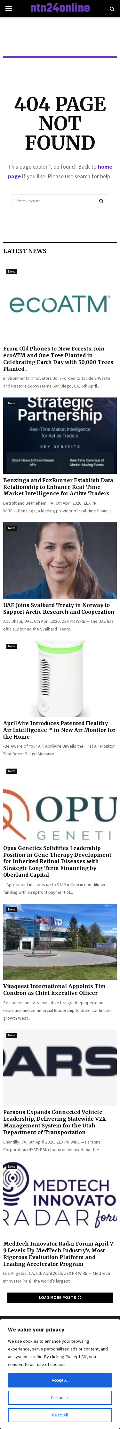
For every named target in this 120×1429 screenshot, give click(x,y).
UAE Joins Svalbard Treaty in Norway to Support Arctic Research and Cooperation (59, 608)
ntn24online (60, 9)
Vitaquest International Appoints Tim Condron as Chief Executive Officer (54, 989)
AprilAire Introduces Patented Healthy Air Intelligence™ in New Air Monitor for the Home (59, 730)
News (11, 271)
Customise (60, 1398)
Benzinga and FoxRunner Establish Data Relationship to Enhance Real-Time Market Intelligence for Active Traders (58, 487)
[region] (60, 1374)
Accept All (60, 1380)
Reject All (60, 1415)
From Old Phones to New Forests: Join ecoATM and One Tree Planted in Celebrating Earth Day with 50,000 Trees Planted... (58, 358)
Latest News (24, 251)
